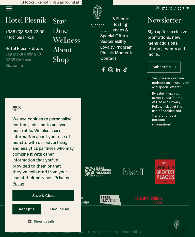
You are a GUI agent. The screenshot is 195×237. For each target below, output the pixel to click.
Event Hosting (113, 24)
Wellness (66, 40)
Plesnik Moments (116, 52)
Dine (60, 30)
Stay (59, 21)
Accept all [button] (28, 209)
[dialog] (43, 165)
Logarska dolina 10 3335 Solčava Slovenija (23, 59)
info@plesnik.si (19, 37)
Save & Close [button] (44, 195)
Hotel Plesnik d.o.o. (24, 48)
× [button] (19, 108)
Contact (108, 58)
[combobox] (15, 108)
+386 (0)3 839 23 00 (24, 31)
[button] (9, 8)
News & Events (114, 18)
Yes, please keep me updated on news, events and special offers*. (171, 83)
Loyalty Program (116, 47)
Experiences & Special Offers (114, 33)
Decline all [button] (59, 209)
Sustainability (113, 41)
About (62, 49)
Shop (61, 59)
